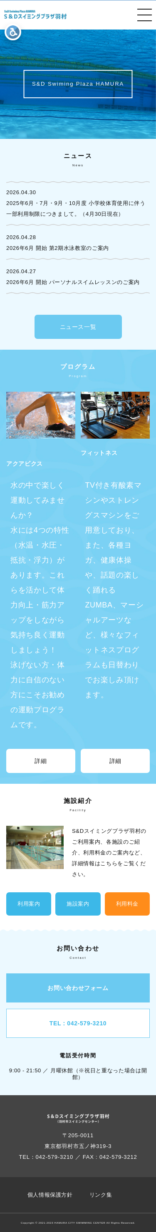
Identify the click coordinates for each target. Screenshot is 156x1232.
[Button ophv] (35, 15)
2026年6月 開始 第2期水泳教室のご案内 (57, 248)
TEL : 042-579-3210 (78, 1023)
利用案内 (28, 904)
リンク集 (100, 1195)
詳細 (41, 761)
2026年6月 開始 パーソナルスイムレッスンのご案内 (73, 282)
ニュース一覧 (78, 326)
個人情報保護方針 (50, 1195)
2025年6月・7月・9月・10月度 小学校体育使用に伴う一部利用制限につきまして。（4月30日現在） (76, 208)
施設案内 (78, 904)
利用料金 (127, 904)
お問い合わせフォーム (78, 988)
